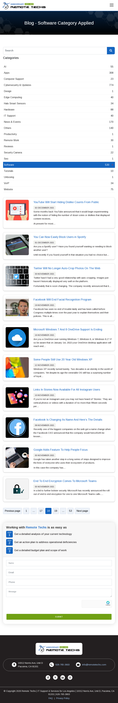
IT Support (10, 115)
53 (70, 511)
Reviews (8, 146)
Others (7, 128)
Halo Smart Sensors (15, 103)
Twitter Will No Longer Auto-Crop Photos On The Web (66, 268)
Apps (7, 72)
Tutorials (8, 171)
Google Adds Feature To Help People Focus (60, 449)
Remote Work (11, 140)
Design (7, 91)
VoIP (6, 183)
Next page (82, 511)
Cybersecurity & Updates (17, 85)
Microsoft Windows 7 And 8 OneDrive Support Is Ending (67, 329)
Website (8, 189)
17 (41, 511)
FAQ (51, 698)
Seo (6, 158)
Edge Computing (13, 97)
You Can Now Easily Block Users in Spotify (59, 237)
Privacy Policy (63, 698)
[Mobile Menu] (112, 6)
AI (5, 66)
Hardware (9, 109)
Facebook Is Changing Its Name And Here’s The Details (67, 419)
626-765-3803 (62, 664)
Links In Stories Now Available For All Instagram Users (66, 389)
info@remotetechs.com (94, 664)
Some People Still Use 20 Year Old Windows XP (62, 359)
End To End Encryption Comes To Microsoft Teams (64, 481)
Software (9, 165)
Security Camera (13, 152)
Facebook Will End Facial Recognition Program (62, 299)
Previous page (12, 511)
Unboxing (9, 177)
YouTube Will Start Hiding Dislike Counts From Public (66, 202)
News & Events (12, 122)
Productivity (10, 134)
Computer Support (14, 79)
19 (55, 511)
